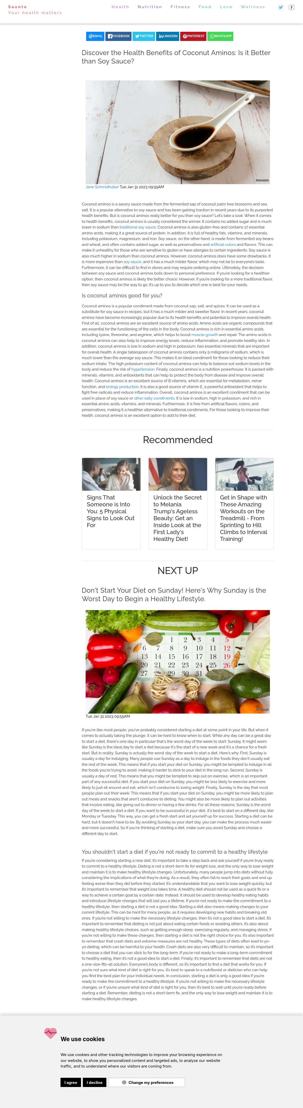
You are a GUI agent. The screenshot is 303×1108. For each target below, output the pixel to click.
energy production (122, 386)
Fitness (180, 7)
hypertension (143, 369)
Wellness (253, 7)
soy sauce (132, 261)
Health (121, 7)
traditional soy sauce (138, 227)
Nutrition (150, 7)
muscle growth (204, 334)
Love (226, 7)
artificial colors (223, 244)
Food (205, 7)
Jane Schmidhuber (102, 187)
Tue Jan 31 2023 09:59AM (142, 187)
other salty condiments (154, 398)
